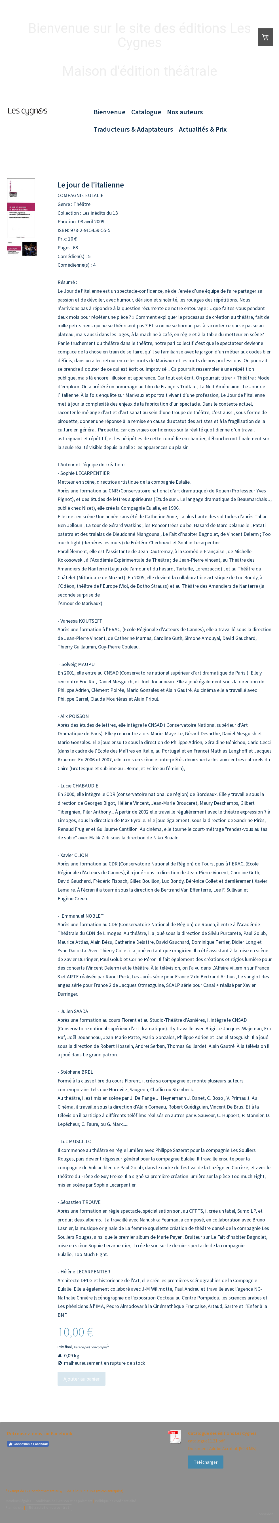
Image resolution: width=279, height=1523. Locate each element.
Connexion (264, 1514)
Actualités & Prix (203, 129)
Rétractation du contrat (49, 1507)
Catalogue (146, 112)
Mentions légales (18, 1501)
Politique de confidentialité (115, 1501)
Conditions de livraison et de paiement (62, 1501)
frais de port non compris (90, 1347)
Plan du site (14, 1507)
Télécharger (205, 1462)
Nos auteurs (185, 112)
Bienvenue (110, 112)
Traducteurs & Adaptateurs (133, 129)
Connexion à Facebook (28, 1444)
